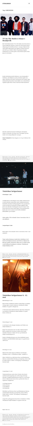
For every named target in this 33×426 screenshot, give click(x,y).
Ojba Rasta (17, 418)
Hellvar (8, 416)
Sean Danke (13, 159)
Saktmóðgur (21, 418)
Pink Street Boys (13, 256)
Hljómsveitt (16, 255)
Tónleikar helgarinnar (12, 191)
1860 (19, 414)
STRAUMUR (7, 3)
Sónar (20, 159)
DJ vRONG (7, 255)
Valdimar (22, 419)
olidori (14, 156)
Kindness (8, 159)
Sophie (27, 159)
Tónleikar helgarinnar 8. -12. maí (15, 296)
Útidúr (19, 419)
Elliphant (15, 157)
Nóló (9, 256)
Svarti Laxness (19, 256)
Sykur (23, 256)
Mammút (8, 418)
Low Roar (4, 418)
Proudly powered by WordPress (8, 424)
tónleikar (26, 256)
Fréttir (18, 156)
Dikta (3, 415)
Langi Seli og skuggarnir (25, 416)
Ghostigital (5, 159)
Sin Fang (17, 159)
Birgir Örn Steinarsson (25, 414)
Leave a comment (12, 160)
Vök (25, 419)
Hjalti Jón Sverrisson (17, 416)
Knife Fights (21, 255)
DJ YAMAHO (11, 157)
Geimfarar (24, 415)
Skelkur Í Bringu (9, 419)
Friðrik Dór (20, 415)
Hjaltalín (11, 416)
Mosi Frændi (12, 418)
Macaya (4, 256)
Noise (7, 256)
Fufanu (20, 157)
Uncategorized (22, 156)
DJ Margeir (7, 157)
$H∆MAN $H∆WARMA (22, 254)
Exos (18, 157)
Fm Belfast (7, 415)
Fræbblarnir (11, 415)
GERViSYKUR (24, 157)
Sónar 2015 (23, 159)
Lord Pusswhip (26, 255)
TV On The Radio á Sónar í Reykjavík (14, 39)
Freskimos (16, 415)
